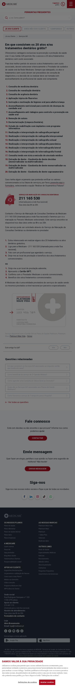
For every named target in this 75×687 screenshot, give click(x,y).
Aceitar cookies (47, 682)
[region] (37, 672)
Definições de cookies (27, 682)
